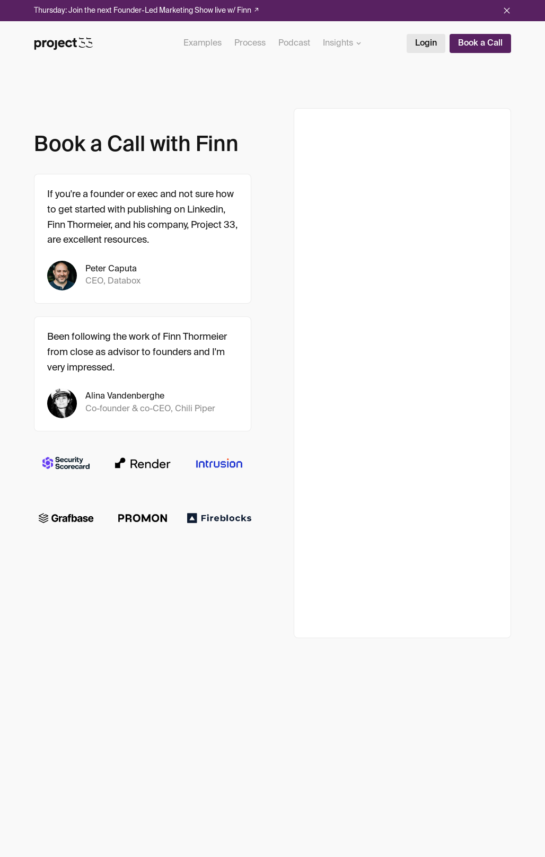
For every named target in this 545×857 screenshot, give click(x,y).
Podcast (294, 43)
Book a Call (480, 43)
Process (250, 43)
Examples (202, 43)
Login (426, 43)
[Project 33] (63, 43)
